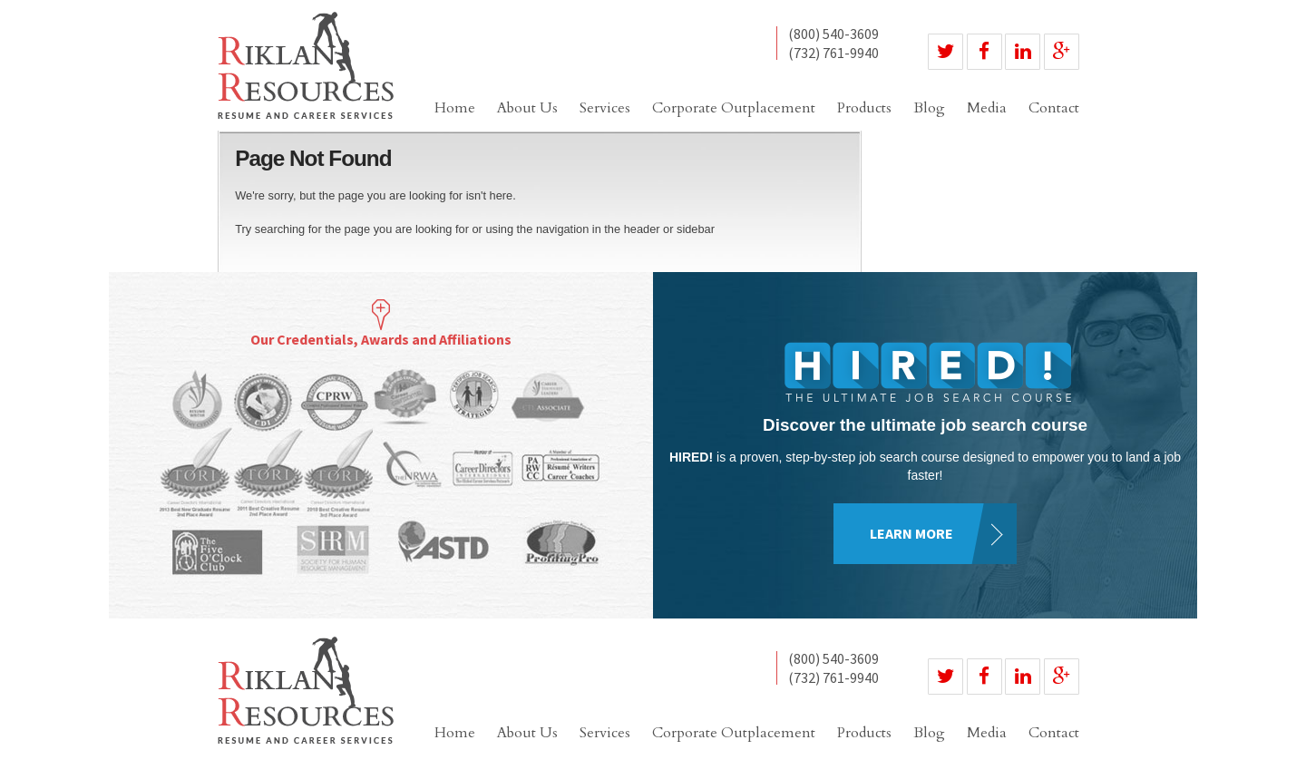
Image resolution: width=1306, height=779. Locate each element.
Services (605, 108)
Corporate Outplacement (733, 108)
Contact (1053, 108)
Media (987, 108)
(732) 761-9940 (833, 52)
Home (454, 108)
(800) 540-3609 (833, 34)
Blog (929, 108)
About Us (527, 108)
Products (864, 108)
